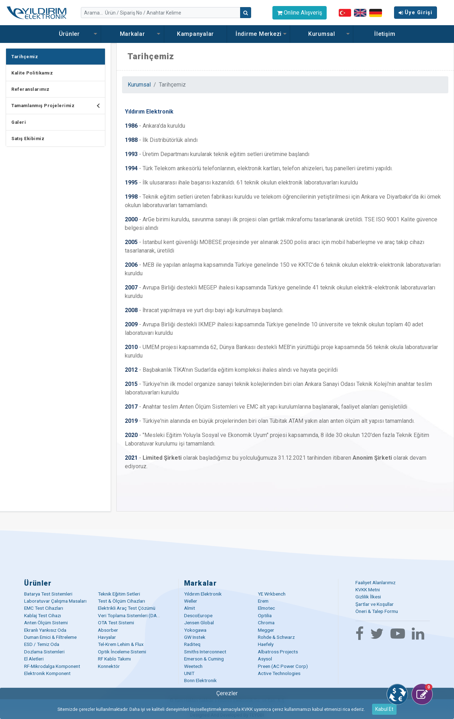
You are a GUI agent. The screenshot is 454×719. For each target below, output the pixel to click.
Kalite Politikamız (32, 73)
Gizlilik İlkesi (368, 596)
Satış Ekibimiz (27, 138)
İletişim (384, 34)
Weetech (193, 666)
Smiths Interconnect (205, 651)
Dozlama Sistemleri (44, 651)
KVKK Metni (367, 589)
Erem (263, 601)
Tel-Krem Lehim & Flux (121, 644)
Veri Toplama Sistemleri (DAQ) (130, 615)
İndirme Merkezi (259, 34)
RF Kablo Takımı (114, 659)
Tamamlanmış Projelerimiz (58, 106)
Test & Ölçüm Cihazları (121, 601)
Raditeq (192, 644)
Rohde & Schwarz (276, 637)
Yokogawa (195, 630)
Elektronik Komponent (47, 673)
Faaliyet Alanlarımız (375, 582)
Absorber (108, 630)
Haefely (265, 644)
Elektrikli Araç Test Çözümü (126, 608)
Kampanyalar (195, 34)
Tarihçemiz (24, 56)
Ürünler (69, 34)
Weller (190, 601)
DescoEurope (198, 615)
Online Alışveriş (299, 12)
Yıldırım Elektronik (203, 594)
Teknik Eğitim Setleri (119, 594)
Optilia (265, 615)
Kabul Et (384, 709)
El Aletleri (34, 659)
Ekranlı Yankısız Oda (45, 630)
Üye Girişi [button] (415, 13)
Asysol (265, 659)
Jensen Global (199, 622)
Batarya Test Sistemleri (48, 594)
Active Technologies (279, 673)
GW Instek (194, 637)
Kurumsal (321, 34)
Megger (266, 630)
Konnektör (109, 666)
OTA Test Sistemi (116, 622)
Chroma (266, 622)
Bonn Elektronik (200, 680)
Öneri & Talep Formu (376, 611)
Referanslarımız (30, 89)
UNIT (189, 673)
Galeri (18, 122)
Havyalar (107, 637)
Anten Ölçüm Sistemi (46, 622)
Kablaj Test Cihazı (42, 615)
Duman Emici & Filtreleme (50, 637)
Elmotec (266, 608)
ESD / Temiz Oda (41, 644)
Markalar (132, 34)
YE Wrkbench (272, 594)
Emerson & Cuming (204, 659)
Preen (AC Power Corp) (283, 666)
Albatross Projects (278, 651)
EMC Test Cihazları (43, 608)
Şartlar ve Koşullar (374, 604)
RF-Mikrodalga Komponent (52, 666)
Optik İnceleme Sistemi (122, 651)
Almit (189, 608)
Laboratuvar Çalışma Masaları (55, 601)
